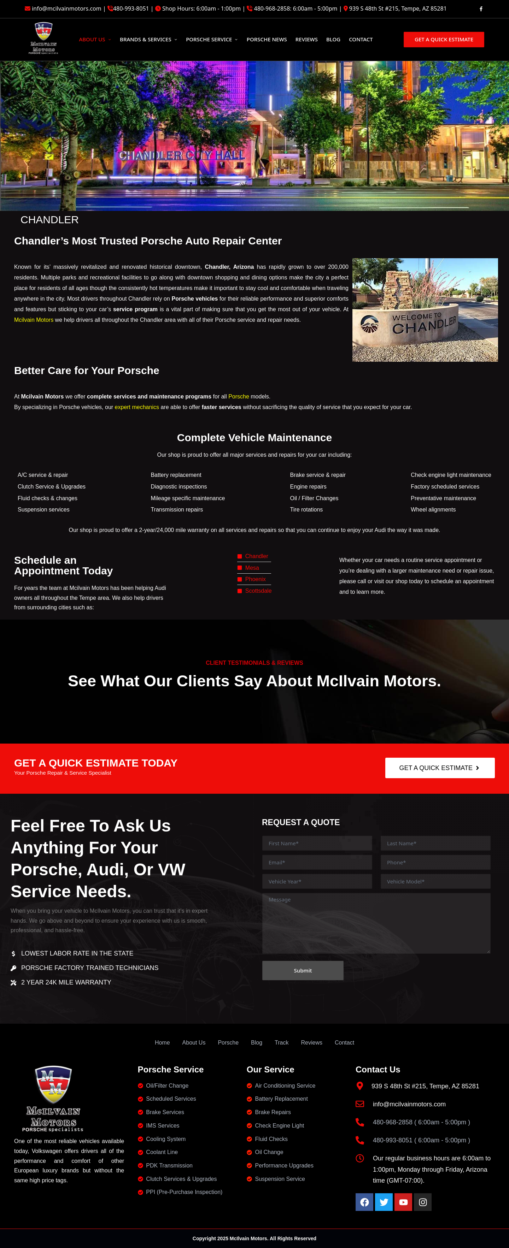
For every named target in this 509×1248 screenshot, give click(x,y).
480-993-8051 (131, 8)
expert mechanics (137, 407)
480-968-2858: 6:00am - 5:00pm (296, 8)
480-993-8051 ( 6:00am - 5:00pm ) (421, 1140)
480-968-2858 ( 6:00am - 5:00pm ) (421, 1122)
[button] (444, 39)
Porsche (238, 397)
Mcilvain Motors (33, 320)
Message (376, 923)
